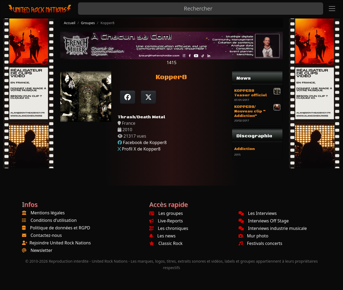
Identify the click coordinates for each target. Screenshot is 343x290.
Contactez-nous (46, 235)
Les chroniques (168, 228)
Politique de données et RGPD (60, 228)
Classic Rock (165, 243)
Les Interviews (257, 213)
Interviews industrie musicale (272, 228)
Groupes (88, 22)
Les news (162, 236)
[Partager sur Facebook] (127, 97)
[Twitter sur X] (148, 97)
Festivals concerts (260, 243)
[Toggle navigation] (332, 8)
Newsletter (41, 250)
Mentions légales (48, 213)
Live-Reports (166, 221)
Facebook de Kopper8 (145, 142)
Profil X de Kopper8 (141, 149)
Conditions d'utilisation (54, 220)
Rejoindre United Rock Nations (60, 243)
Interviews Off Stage (263, 221)
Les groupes (166, 213)
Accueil (69, 22)
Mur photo (253, 236)
